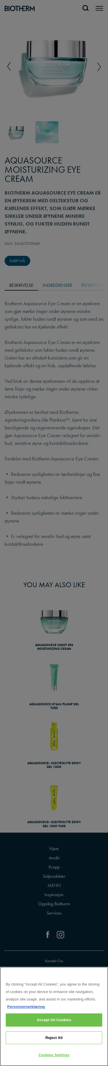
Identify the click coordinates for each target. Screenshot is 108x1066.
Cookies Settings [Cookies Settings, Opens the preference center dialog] (54, 1055)
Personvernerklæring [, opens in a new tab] (26, 1006)
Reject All (53, 1038)
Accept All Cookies (54, 1020)
